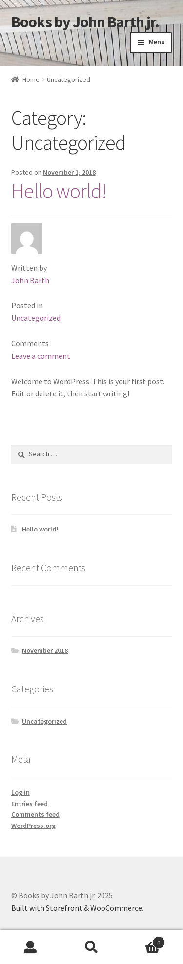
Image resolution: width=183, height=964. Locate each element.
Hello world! (59, 190)
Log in (20, 792)
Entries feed (29, 803)
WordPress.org (33, 825)
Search (91, 947)
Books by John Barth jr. (85, 22)
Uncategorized (36, 318)
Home (31, 79)
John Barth (30, 280)
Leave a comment (40, 356)
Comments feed (35, 814)
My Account (30, 947)
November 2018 (45, 650)
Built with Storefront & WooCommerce (76, 908)
